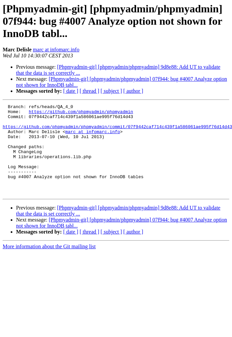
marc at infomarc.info (56, 49)
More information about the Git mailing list (49, 264)
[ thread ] (89, 91)
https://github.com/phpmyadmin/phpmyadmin (81, 113)
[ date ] (70, 91)
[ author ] (133, 91)
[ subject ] (111, 91)
